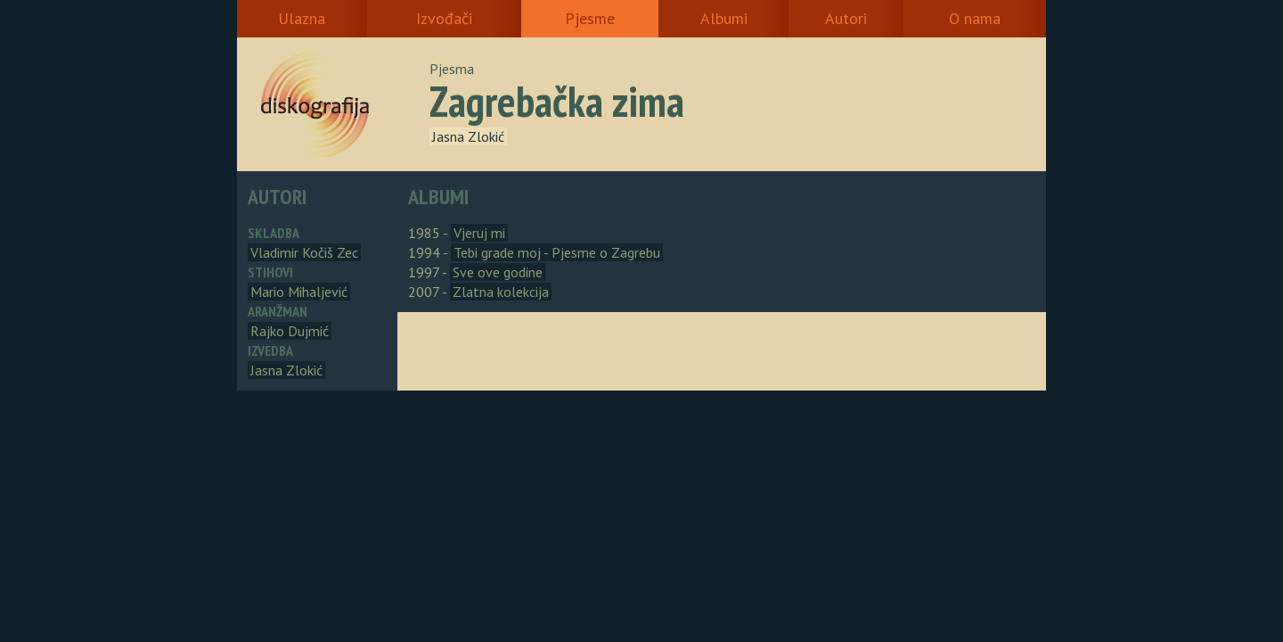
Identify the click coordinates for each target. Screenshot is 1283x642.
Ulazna (301, 18)
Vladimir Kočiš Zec (304, 252)
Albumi (724, 18)
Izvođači (444, 18)
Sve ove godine (498, 272)
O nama (975, 18)
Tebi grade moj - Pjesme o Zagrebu (557, 252)
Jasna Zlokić (468, 136)
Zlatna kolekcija (501, 291)
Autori (846, 18)
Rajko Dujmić (289, 331)
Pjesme (590, 18)
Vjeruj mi (479, 233)
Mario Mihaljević (298, 291)
